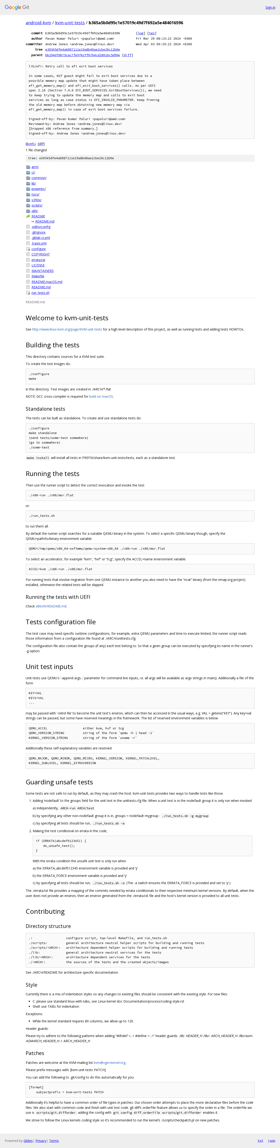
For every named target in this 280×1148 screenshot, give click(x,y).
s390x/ (37, 200)
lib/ (34, 183)
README (38, 216)
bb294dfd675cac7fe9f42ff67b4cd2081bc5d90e (82, 55)
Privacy (40, 1140)
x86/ (35, 211)
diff (127, 55)
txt (260, 1140)
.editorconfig (41, 226)
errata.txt (38, 260)
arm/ (35, 167)
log (140, 33)
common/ (39, 178)
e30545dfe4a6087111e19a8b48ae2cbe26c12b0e (82, 49)
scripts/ (37, 205)
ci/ (33, 172)
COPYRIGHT (41, 254)
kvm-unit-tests (70, 22)
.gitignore (39, 232)
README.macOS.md (47, 281)
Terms (54, 1140)
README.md (44, 221)
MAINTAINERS (43, 271)
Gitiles (28, 1140)
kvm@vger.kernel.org (109, 1062)
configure (39, 249)
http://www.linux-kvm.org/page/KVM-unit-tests (67, 329)
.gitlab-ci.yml (41, 237)
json (271, 1140)
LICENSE (38, 265)
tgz (152, 33)
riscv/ (35, 194)
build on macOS (101, 396)
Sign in (270, 7)
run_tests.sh (41, 292)
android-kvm (38, 22)
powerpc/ (39, 188)
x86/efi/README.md (51, 606)
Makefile (38, 276)
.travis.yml (39, 243)
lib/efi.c (31, 143)
